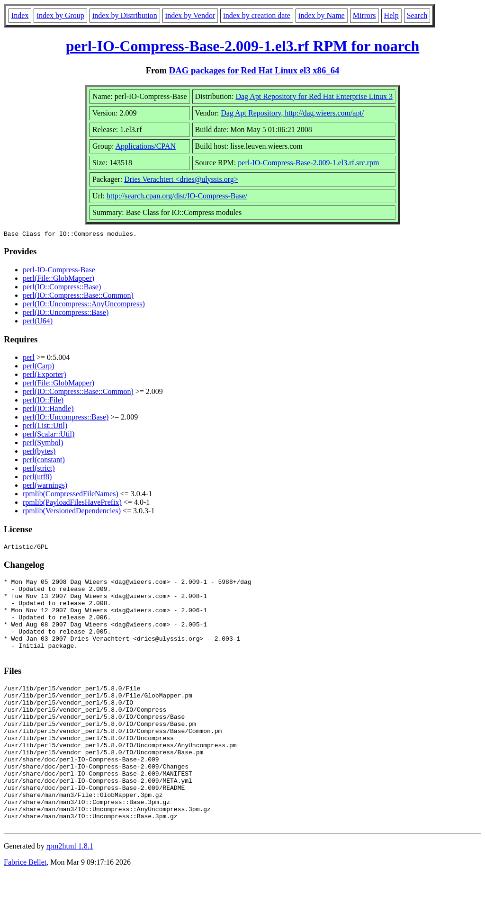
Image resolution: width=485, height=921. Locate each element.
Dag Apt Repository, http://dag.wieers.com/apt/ (292, 113)
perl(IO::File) (43, 401)
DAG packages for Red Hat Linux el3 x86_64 (254, 70)
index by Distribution (124, 15)
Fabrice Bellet (25, 909)
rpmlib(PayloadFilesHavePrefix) (72, 504)
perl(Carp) (38, 367)
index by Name (321, 15)
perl (29, 359)
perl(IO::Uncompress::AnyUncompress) (84, 305)
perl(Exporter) (44, 376)
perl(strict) (39, 469)
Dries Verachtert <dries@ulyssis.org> (181, 179)
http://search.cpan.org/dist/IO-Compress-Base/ (177, 196)
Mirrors (364, 15)
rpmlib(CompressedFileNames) (70, 495)
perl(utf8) (37, 478)
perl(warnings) (45, 487)
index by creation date (256, 15)
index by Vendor (190, 15)
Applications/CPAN (146, 146)
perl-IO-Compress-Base (59, 271)
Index (19, 15)
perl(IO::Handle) (48, 410)
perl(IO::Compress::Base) (62, 288)
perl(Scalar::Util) (48, 435)
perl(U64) (38, 322)
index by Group (60, 15)
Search (417, 15)
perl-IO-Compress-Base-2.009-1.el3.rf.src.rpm (308, 163)
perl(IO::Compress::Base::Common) (78, 297)
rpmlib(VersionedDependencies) (72, 512)
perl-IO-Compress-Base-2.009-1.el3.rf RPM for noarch (243, 45)
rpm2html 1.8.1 (69, 893)
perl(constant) (44, 461)
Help (391, 15)
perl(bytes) (39, 452)
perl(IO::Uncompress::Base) (65, 314)
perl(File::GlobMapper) (58, 280)
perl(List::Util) (45, 427)
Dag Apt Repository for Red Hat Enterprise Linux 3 (314, 96)
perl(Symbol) (43, 444)
